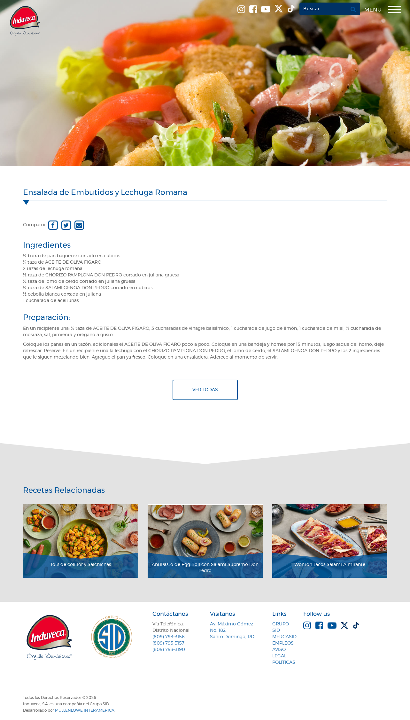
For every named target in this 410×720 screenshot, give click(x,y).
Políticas (283, 662)
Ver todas (205, 390)
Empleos (283, 643)
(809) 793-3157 (168, 643)
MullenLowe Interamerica (84, 710)
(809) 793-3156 (168, 637)
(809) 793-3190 (168, 649)
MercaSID (284, 637)
